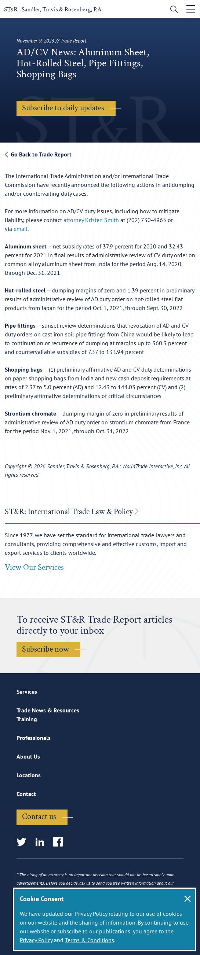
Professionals (34, 737)
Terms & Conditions (89, 940)
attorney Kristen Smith (91, 220)
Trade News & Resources (48, 710)
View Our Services (34, 567)
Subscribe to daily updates (63, 108)
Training (27, 719)
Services (27, 691)
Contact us (39, 816)
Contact (26, 793)
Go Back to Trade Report (38, 154)
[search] (172, 10)
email (21, 228)
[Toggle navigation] (191, 9)
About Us (28, 756)
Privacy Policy (36, 940)
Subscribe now (45, 649)
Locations (29, 775)
